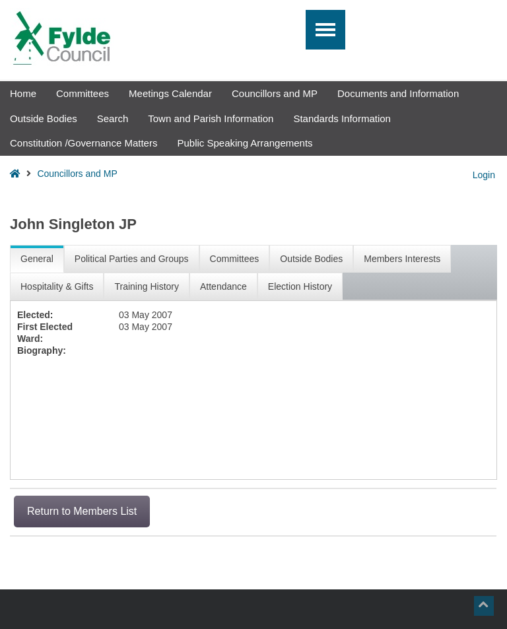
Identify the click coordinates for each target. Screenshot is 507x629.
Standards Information (342, 118)
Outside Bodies (43, 118)
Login (484, 175)
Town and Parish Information (210, 118)
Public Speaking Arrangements (244, 143)
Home (23, 93)
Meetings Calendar (170, 93)
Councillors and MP (275, 93)
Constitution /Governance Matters (83, 143)
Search (113, 118)
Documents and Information (398, 93)
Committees (82, 93)
